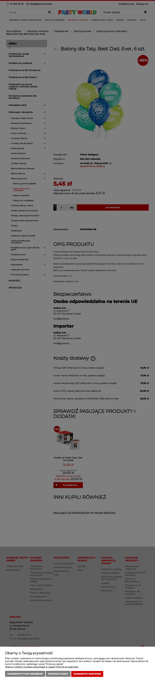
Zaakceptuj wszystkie (87, 674)
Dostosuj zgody (58, 674)
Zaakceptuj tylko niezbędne (25, 674)
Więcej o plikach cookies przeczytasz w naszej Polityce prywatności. (42, 667)
